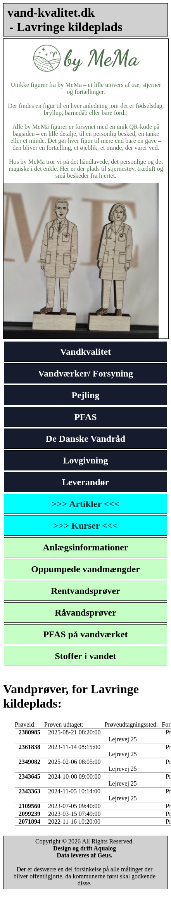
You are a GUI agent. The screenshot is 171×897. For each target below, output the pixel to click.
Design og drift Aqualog (84, 848)
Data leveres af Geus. (84, 855)
